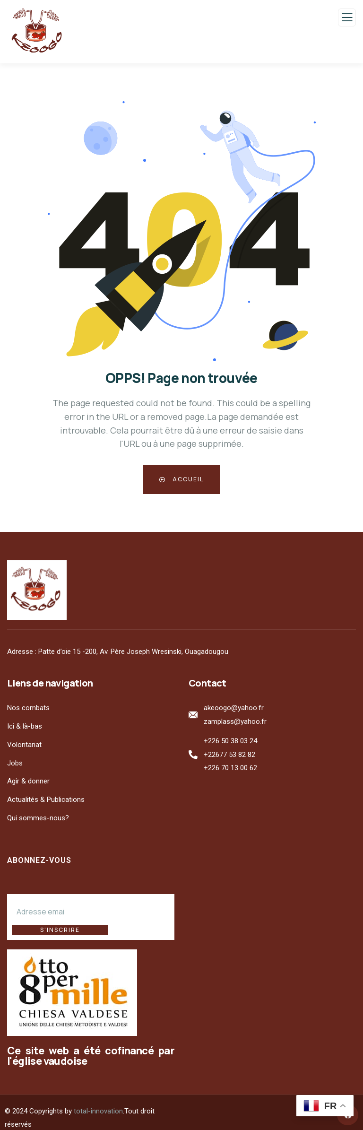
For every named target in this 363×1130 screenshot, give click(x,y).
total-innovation (98, 1100)
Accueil (181, 479)
